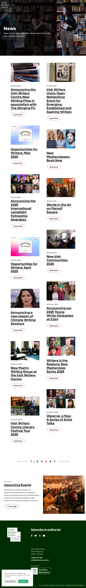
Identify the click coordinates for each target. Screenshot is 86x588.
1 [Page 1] (31, 461)
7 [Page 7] (54, 461)
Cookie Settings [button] (10, 581)
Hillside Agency (79, 585)
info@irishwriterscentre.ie (40, 560)
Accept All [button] (23, 581)
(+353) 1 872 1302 (36, 558)
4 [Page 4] (42, 461)
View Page (12, 506)
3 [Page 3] (37, 461)
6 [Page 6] (50, 461)
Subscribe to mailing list (46, 529)
